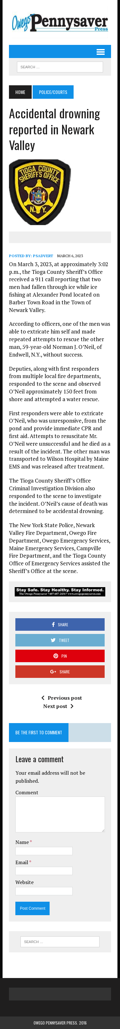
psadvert (43, 255)
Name (22, 842)
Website (24, 882)
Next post (58, 706)
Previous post (61, 697)
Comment (26, 792)
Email (22, 862)
